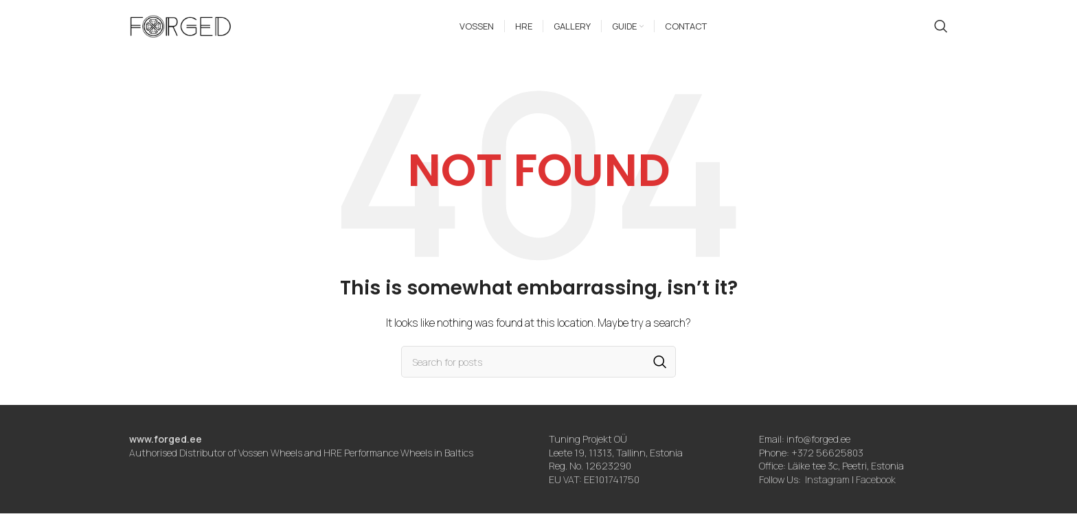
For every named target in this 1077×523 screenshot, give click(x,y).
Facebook (876, 488)
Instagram (827, 488)
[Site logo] (180, 29)
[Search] (941, 31)
